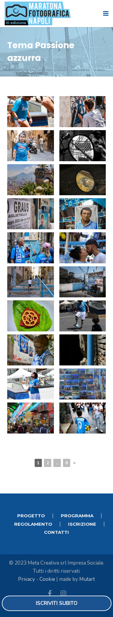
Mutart (87, 579)
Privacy (26, 579)
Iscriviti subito (56, 603)
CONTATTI (56, 532)
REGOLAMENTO (33, 524)
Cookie (47, 579)
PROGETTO (31, 515)
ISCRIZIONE (82, 524)
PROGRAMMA (77, 515)
